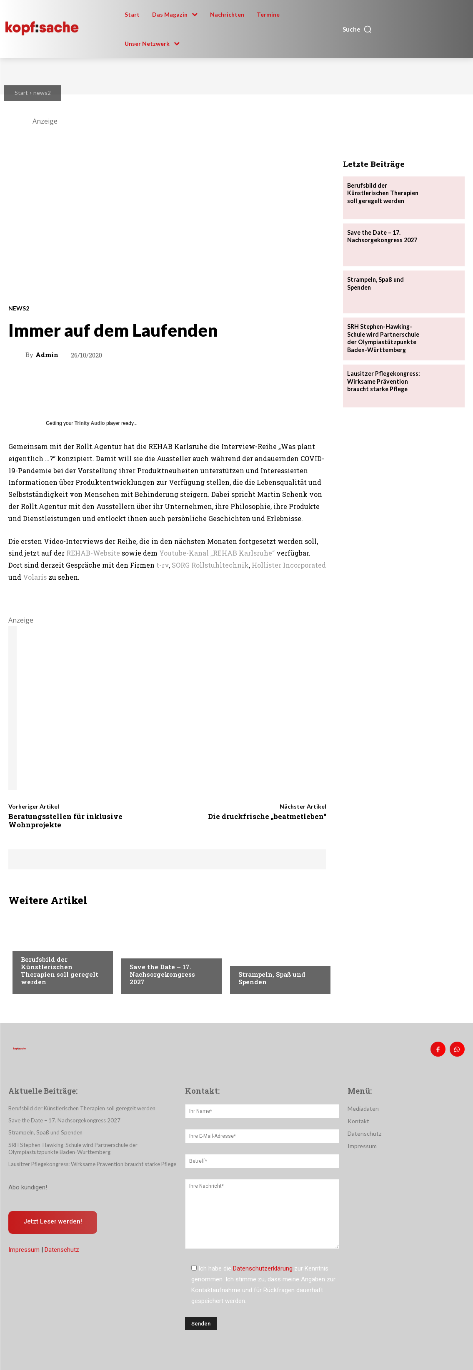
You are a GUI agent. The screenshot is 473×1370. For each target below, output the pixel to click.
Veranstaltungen (155, 950)
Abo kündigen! (27, 1186)
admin (46, 355)
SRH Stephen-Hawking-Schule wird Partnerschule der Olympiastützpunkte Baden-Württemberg (383, 338)
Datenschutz (62, 1249)
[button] (357, 29)
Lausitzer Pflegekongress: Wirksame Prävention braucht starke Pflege (382, 381)
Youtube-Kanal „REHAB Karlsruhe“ (217, 552)
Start (21, 92)
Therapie (33, 943)
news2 (42, 92)
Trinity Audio (90, 423)
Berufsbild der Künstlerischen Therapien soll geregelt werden (59, 970)
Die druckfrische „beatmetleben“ (267, 816)
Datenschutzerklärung (263, 1268)
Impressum (24, 1249)
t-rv (162, 565)
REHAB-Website (93, 552)
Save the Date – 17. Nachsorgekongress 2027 (162, 974)
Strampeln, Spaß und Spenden (271, 978)
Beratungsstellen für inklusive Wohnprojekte (65, 820)
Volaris (35, 577)
